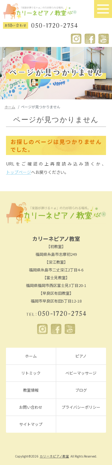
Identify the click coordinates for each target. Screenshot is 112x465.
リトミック (31, 373)
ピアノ (81, 356)
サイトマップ (30, 424)
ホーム (9, 106)
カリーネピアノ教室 (54, 456)
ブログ (81, 390)
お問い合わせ (30, 407)
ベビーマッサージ (80, 373)
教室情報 (31, 390)
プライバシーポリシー (81, 407)
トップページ (18, 172)
